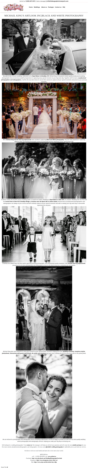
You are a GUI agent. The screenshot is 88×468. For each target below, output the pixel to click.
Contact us (58, 7)
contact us (29, 445)
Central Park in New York (12, 201)
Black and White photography (55, 139)
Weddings (37, 7)
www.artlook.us (52, 456)
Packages (51, 7)
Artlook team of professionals (76, 263)
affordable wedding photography (54, 447)
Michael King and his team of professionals (18, 139)
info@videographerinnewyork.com (57, 1)
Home (31, 7)
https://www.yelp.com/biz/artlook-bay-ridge (45, 462)
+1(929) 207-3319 (30, 1)
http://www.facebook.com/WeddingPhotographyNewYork (47, 458)
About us (44, 7)
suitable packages (77, 445)
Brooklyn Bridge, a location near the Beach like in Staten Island (38, 201)
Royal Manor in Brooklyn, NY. (40, 76)
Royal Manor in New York (56, 199)
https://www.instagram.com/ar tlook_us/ (47, 460)
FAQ (64, 7)
